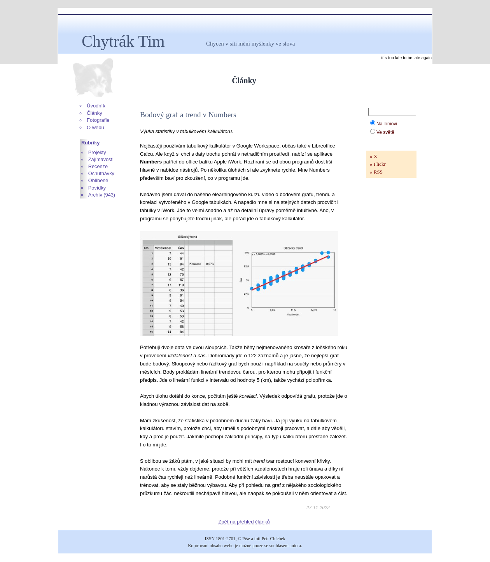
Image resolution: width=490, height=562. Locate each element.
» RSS (376, 172)
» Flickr (378, 164)
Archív (95, 195)
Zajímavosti (101, 159)
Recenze (98, 166)
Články (94, 113)
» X (373, 156)
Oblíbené (98, 180)
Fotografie (98, 120)
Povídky (97, 188)
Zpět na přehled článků (244, 522)
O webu (95, 127)
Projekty (97, 152)
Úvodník (96, 106)
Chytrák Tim (123, 41)
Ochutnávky (101, 173)
